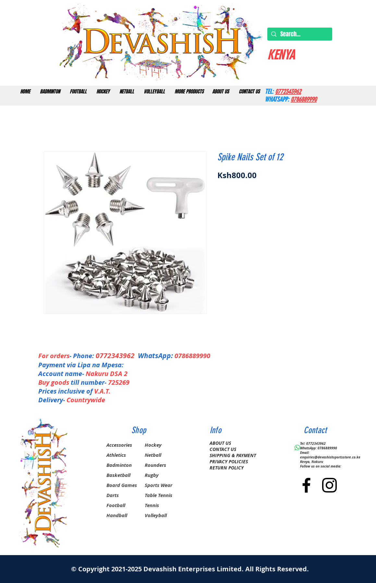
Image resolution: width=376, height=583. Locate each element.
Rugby (152, 475)
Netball (153, 455)
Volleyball (156, 515)
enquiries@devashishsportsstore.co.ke (330, 457)
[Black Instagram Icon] (329, 485)
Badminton (119, 465)
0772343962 (117, 355)
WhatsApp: (155, 355)
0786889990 (192, 355)
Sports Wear (158, 485)
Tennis (152, 505)
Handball (116, 515)
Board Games (121, 485)
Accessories (119, 445)
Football (115, 505)
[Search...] (299, 34)
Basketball (118, 475)
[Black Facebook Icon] (306, 485)
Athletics (116, 455)
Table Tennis (158, 495)
